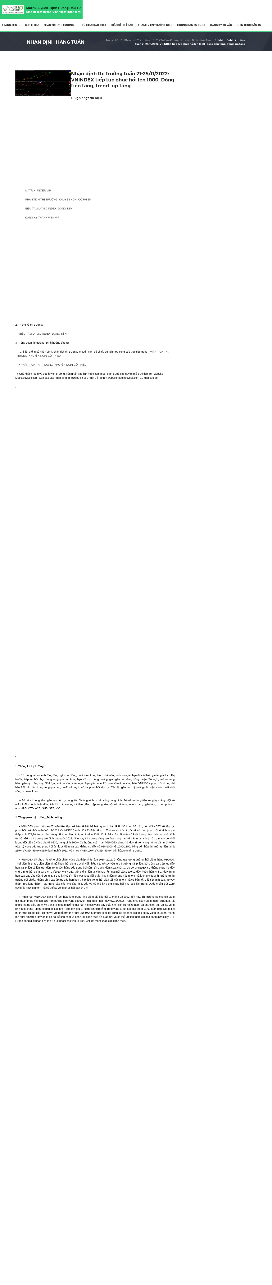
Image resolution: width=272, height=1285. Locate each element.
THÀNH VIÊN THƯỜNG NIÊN (155, 25)
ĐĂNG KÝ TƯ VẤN (221, 25)
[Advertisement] (95, 1223)
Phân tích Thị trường (58, 25)
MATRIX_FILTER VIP (38, 190)
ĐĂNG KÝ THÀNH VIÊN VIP (42, 217)
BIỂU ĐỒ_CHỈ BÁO (122, 25)
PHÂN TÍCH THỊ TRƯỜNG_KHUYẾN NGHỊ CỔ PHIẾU (58, 199)
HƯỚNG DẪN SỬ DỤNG (191, 25)
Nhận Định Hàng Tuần (198, 40)
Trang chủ (9, 25)
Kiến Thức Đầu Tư (249, 25)
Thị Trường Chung (167, 40)
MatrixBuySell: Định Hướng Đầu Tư (53, 8)
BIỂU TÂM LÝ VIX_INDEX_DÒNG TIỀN (49, 208)
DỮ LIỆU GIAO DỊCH (94, 25)
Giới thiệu (32, 25)
